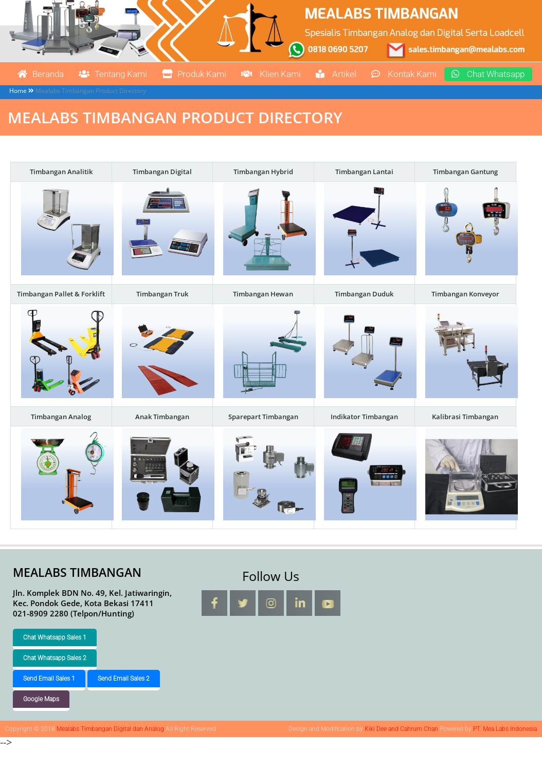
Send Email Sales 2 (124, 699)
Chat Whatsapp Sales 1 (54, 658)
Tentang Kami (121, 74)
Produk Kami (208, 74)
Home (18, 111)
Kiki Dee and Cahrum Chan (401, 750)
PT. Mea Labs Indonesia (505, 750)
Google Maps (41, 720)
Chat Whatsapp (58, 94)
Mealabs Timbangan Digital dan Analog (22, 63)
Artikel (359, 74)
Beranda (43, 74)
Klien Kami (290, 74)
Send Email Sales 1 (49, 699)
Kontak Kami (430, 74)
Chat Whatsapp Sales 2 (54, 679)
